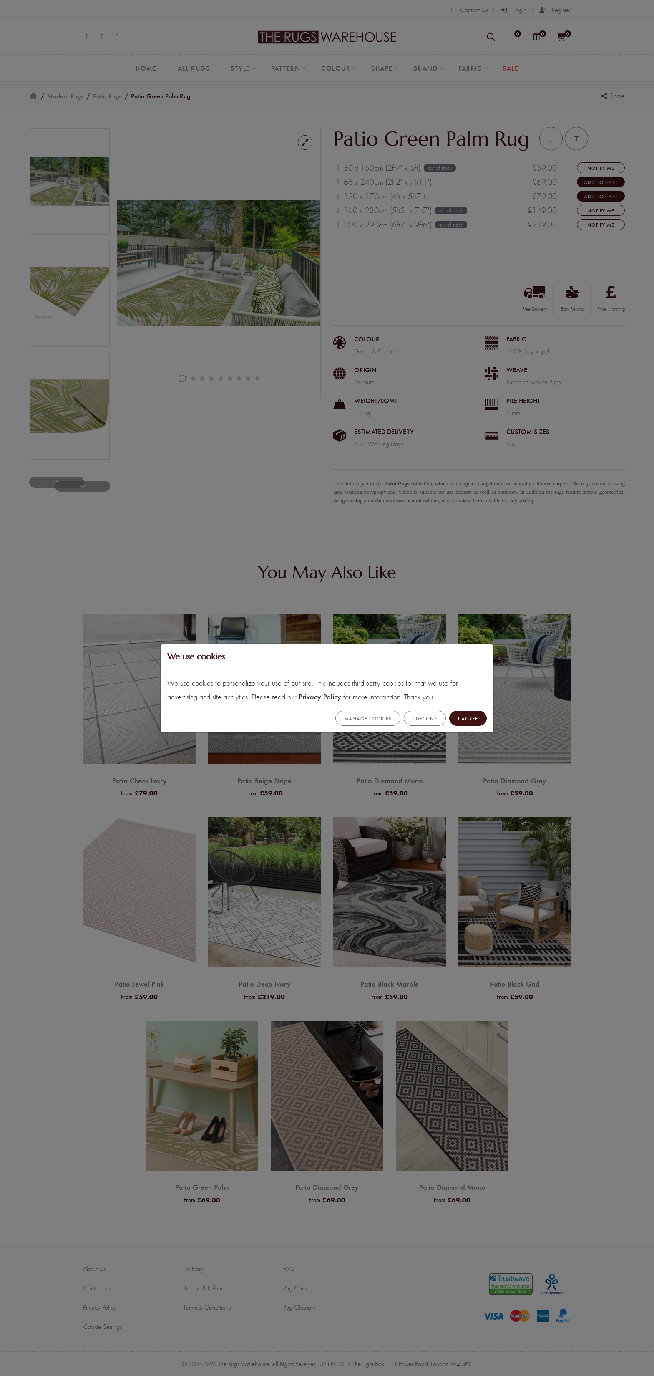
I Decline (425, 718)
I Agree (468, 718)
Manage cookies (368, 718)
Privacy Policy (320, 696)
